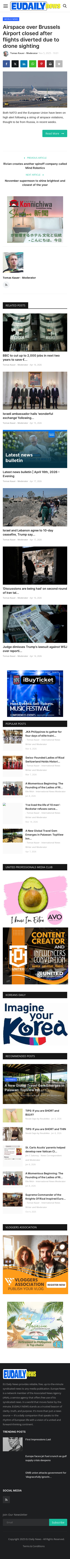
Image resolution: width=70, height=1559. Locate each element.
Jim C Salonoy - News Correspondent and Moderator (43, 1155)
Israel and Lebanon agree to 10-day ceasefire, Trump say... (28, 532)
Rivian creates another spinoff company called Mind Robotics (35, 166)
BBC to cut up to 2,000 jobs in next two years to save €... (31, 357)
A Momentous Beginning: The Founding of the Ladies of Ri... (44, 785)
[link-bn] (35, 219)
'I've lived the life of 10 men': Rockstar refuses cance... (42, 806)
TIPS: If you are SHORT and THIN (45, 1127)
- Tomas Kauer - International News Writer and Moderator (42, 742)
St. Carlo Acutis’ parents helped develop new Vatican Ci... (45, 1147)
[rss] (6, 1498)
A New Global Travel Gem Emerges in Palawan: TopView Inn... (44, 834)
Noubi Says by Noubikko (37, 1116)
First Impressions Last (38, 1437)
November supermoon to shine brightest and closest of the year (35, 183)
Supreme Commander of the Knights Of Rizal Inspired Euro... (45, 1194)
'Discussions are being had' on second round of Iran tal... (35, 591)
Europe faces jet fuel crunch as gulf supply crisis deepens (46, 1456)
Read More (55, 133)
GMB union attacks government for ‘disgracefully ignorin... (45, 1472)
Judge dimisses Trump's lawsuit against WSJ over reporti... (35, 649)
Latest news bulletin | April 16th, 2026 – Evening (31, 474)
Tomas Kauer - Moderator (20, 54)
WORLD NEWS (11, 19)
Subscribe (58, 1520)
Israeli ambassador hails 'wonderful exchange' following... (28, 416)
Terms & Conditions (34, 1544)
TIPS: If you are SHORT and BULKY (42, 1110)
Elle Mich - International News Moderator (45, 791)
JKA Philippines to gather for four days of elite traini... (43, 733)
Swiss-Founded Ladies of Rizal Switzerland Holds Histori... (44, 759)
